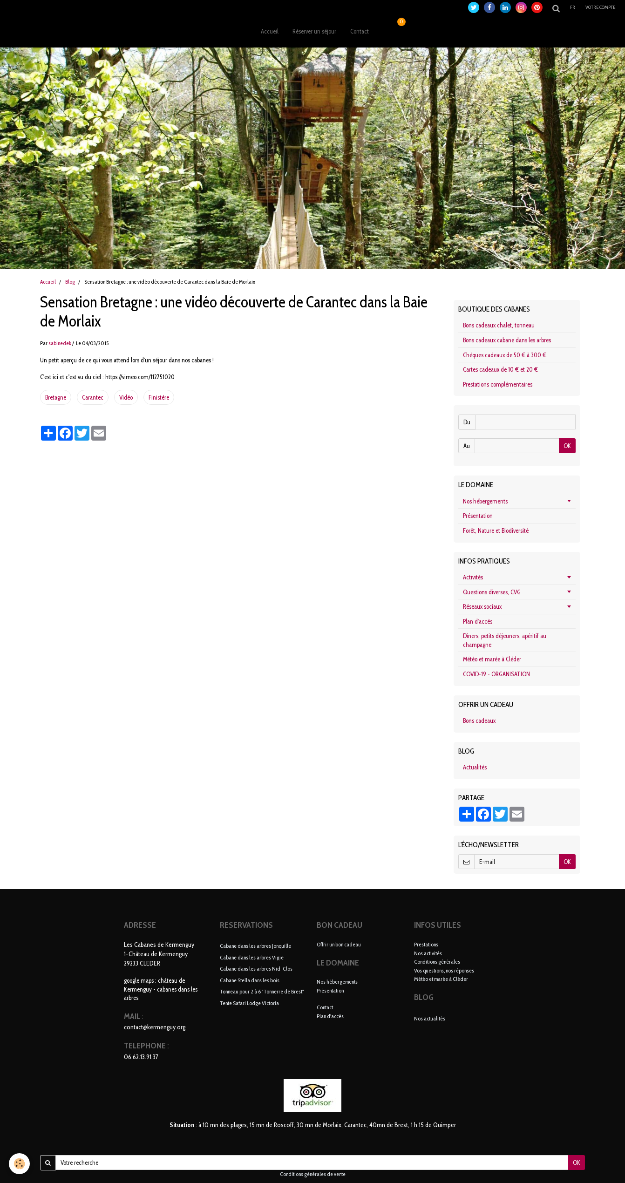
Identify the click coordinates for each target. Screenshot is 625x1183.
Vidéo (126, 397)
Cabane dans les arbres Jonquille (255, 945)
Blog (70, 282)
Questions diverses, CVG (492, 592)
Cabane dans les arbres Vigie (252, 956)
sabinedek (59, 343)
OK (567, 445)
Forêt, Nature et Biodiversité (496, 530)
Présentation (478, 515)
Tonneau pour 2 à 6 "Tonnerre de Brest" (262, 991)
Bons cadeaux (479, 720)
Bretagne (55, 397)
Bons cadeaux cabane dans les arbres (507, 340)
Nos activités (428, 953)
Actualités (475, 767)
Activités (473, 577)
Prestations (426, 944)
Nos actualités (429, 1018)
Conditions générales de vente (313, 1174)
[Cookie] (19, 1163)
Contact (359, 31)
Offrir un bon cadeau (339, 944)
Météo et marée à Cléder (492, 659)
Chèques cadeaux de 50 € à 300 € (504, 355)
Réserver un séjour (314, 31)
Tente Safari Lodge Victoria (249, 1002)
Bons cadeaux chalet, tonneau (499, 325)
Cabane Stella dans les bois (249, 979)
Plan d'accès (477, 621)
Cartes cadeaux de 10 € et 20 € (500, 369)
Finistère (159, 397)
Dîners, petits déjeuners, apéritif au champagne (504, 640)
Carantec (92, 397)
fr (573, 7)
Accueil (270, 31)
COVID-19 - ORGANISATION (496, 674)
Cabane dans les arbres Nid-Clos (256, 968)
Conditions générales (437, 961)
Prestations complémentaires (497, 384)
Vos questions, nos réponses (444, 970)
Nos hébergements (485, 501)
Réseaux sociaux (482, 606)
